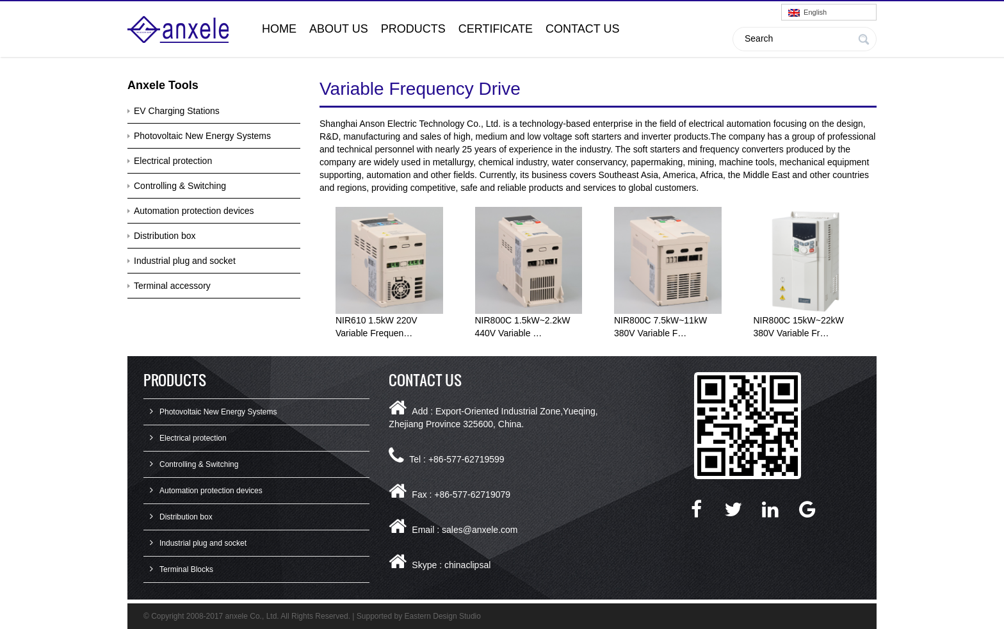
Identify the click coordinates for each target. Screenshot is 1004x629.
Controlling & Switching (180, 186)
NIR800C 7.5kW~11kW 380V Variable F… (660, 326)
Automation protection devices (194, 211)
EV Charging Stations (177, 111)
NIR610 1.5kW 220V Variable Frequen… (376, 326)
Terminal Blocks (186, 569)
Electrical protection (173, 161)
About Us (338, 28)
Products (413, 28)
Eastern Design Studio (443, 616)
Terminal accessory (172, 286)
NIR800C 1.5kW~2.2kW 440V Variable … (523, 326)
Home (279, 28)
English (807, 12)
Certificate (495, 28)
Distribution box (165, 236)
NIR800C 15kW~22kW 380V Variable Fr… (799, 326)
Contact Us (582, 28)
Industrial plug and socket (185, 261)
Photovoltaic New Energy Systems (202, 136)
